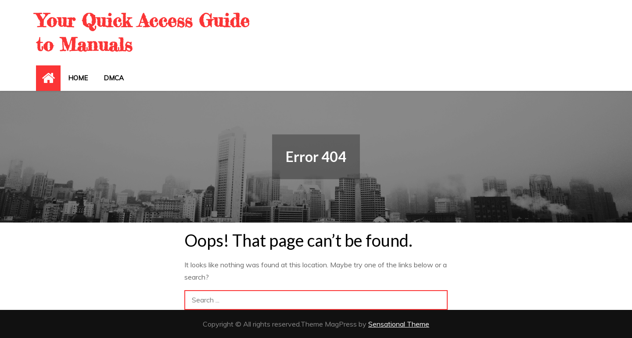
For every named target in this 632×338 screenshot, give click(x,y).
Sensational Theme (398, 324)
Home (78, 78)
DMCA (114, 78)
